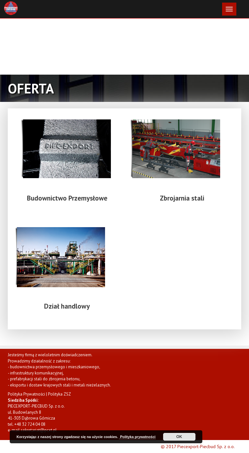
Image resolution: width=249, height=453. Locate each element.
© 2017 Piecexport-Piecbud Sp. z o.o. (198, 446)
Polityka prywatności (137, 437)
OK (179, 437)
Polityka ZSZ (59, 394)
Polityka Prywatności (26, 394)
